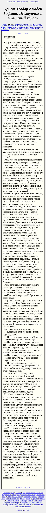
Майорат (16, 501)
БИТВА (32, 24)
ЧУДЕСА (25, 24)
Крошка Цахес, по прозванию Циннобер (29, 493)
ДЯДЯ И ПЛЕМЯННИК (36, 27)
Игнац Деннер (25, 499)
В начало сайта (11, 1)
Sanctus (9, 501)
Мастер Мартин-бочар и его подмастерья (17, 505)
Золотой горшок (8, 493)
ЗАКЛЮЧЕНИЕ (34, 28)
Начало (4, 24)
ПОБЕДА (3, 28)
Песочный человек (12, 499)
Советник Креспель (30, 497)
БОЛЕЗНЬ (38, 24)
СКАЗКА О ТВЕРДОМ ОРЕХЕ (9, 25)
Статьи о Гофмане (33, 1)
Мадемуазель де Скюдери (11, 495)
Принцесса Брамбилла (14, 497)
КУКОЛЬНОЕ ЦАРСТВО (15, 28)
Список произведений (22, 1)
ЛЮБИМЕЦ (18, 24)
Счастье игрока (38, 505)
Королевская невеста (23, 507)
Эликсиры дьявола (26, 501)
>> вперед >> (26, 33)
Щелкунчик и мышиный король (31, 503)
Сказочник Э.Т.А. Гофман (23, 510)
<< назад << (19, 33)
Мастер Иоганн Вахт (28, 495)
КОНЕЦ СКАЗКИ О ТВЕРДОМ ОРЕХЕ (17, 27)
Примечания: (5, 30)
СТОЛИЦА (26, 28)
